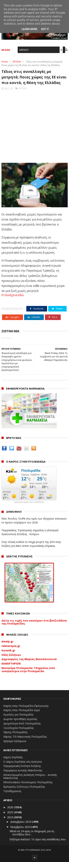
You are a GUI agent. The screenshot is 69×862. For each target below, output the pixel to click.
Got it (45, 29)
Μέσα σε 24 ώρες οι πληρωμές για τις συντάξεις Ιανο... (32, 832)
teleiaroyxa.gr (10, 646)
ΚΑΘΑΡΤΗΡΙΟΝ (11, 663)
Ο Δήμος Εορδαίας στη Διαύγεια (22, 761)
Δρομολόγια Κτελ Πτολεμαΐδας (22, 723)
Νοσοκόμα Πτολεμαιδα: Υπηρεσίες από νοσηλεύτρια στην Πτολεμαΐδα (28, 669)
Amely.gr (7, 641)
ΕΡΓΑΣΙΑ (17, 61)
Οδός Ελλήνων (11, 655)
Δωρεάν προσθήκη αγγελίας (20, 719)
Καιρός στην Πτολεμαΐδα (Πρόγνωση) (25, 706)
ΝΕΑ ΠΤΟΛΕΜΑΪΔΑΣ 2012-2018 (36, 849)
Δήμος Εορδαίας (13, 757)
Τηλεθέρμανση (12, 791)
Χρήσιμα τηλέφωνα (14, 741)
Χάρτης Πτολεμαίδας (15, 732)
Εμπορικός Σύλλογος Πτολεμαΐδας (24, 786)
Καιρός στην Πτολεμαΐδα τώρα (21, 710)
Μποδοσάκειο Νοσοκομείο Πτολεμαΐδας (27, 782)
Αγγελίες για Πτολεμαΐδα (18, 714)
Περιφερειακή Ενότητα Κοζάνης (22, 766)
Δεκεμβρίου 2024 (21, 821)
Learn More (29, 29)
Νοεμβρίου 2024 (20, 827)
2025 (10, 812)
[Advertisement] (34, 125)
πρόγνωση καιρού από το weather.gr (29, 502)
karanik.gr (8, 650)
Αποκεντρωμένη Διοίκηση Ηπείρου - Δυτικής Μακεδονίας (30, 776)
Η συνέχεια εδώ (12, 295)
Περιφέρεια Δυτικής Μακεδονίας (22, 770)
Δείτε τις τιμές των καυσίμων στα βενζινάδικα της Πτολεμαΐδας (34, 622)
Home (4, 61)
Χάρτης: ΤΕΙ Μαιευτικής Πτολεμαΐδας (25, 736)
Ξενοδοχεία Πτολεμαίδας (18, 728)
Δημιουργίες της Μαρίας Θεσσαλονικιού (29, 659)
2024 (10, 817)
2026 (10, 807)
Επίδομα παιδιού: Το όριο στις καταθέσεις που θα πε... (38, 841)
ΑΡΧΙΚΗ (5, 50)
